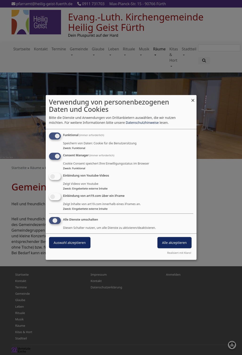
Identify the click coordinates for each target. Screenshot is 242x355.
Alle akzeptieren (174, 242)
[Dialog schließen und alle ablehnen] (193, 98)
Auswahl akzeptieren (70, 242)
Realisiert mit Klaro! (179, 252)
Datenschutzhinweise (142, 122)
